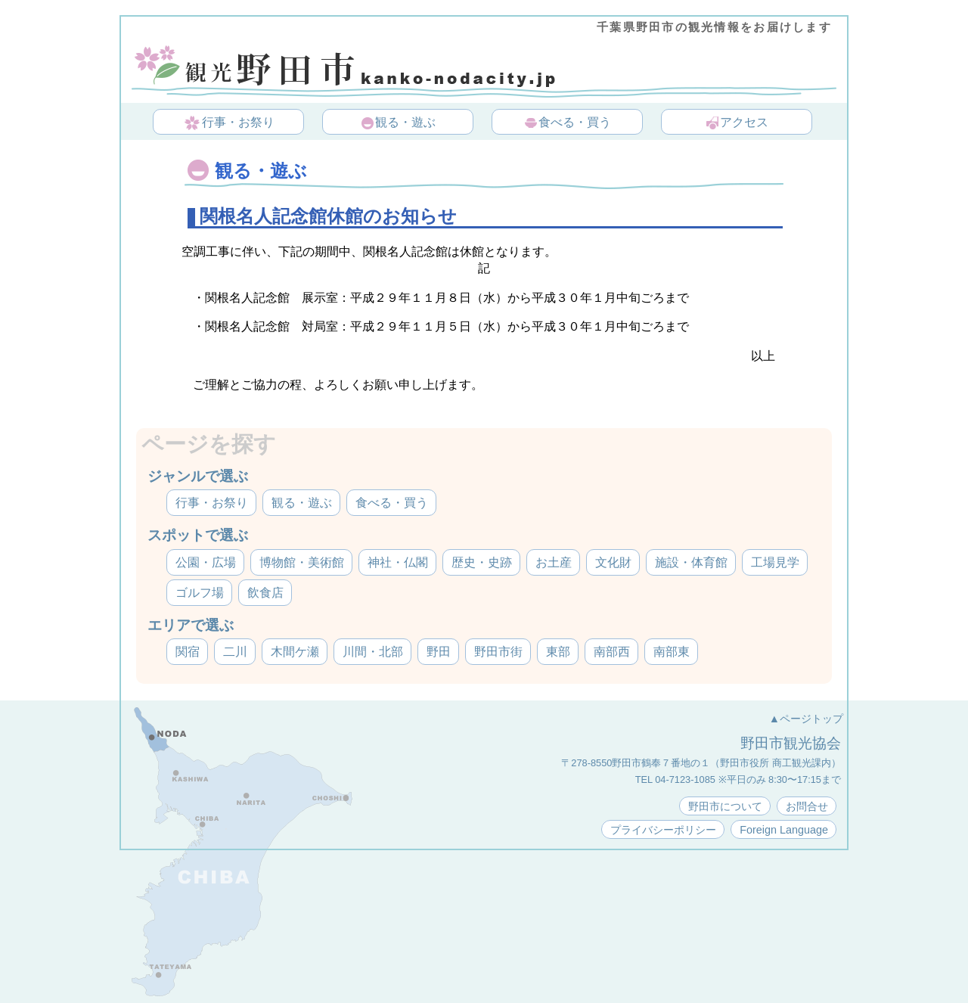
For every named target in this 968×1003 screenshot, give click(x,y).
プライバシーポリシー (663, 830)
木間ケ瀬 (295, 651)
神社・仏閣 (398, 562)
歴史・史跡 (481, 562)
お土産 (553, 562)
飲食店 (265, 592)
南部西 (612, 651)
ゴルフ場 (199, 592)
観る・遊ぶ (398, 123)
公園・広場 (205, 562)
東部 (558, 651)
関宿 (187, 651)
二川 (235, 651)
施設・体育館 (691, 562)
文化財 (613, 562)
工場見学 (775, 562)
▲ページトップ (806, 719)
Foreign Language (784, 830)
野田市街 (498, 651)
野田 (439, 651)
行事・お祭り (230, 123)
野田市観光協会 (790, 743)
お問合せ (807, 806)
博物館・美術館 (301, 562)
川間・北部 (373, 651)
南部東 (671, 651)
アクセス (736, 123)
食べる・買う (567, 123)
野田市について (725, 806)
